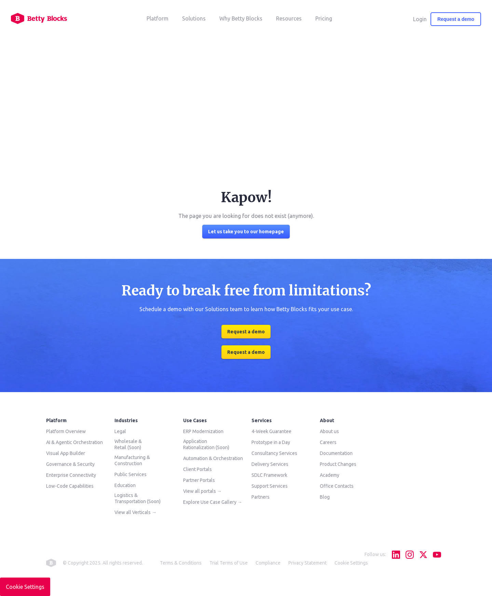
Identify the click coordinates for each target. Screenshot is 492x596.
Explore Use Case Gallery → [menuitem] (212, 502)
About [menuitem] (327, 420)
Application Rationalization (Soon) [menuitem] (206, 444)
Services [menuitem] (261, 420)
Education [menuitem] (125, 485)
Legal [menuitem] (120, 431)
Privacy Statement (307, 563)
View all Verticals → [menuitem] (135, 512)
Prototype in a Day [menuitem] (270, 442)
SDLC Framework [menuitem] (269, 475)
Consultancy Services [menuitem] (274, 453)
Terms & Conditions (181, 563)
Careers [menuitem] (328, 442)
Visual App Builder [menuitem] (65, 453)
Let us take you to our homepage (246, 231)
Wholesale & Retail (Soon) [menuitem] (128, 444)
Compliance (268, 563)
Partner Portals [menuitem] (199, 480)
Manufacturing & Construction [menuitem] (132, 460)
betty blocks (51, 563)
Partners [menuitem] (260, 497)
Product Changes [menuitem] (338, 464)
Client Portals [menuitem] (197, 469)
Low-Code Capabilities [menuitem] (70, 486)
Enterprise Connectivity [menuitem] (71, 475)
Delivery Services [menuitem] (269, 464)
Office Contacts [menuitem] (337, 486)
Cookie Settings (351, 563)
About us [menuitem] (329, 431)
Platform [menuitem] (56, 420)
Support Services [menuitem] (269, 486)
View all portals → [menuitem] (202, 491)
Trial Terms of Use (228, 563)
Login (420, 19)
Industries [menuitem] (126, 420)
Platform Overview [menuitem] (66, 431)
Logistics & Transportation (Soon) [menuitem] (137, 498)
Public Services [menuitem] (130, 474)
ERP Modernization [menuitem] (203, 431)
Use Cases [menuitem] (195, 420)
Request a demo (455, 19)
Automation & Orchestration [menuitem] (213, 458)
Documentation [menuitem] (336, 453)
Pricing (323, 18)
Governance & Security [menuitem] (70, 464)
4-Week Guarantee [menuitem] (271, 431)
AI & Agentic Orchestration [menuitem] (74, 442)
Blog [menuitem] (325, 497)
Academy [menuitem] (329, 475)
